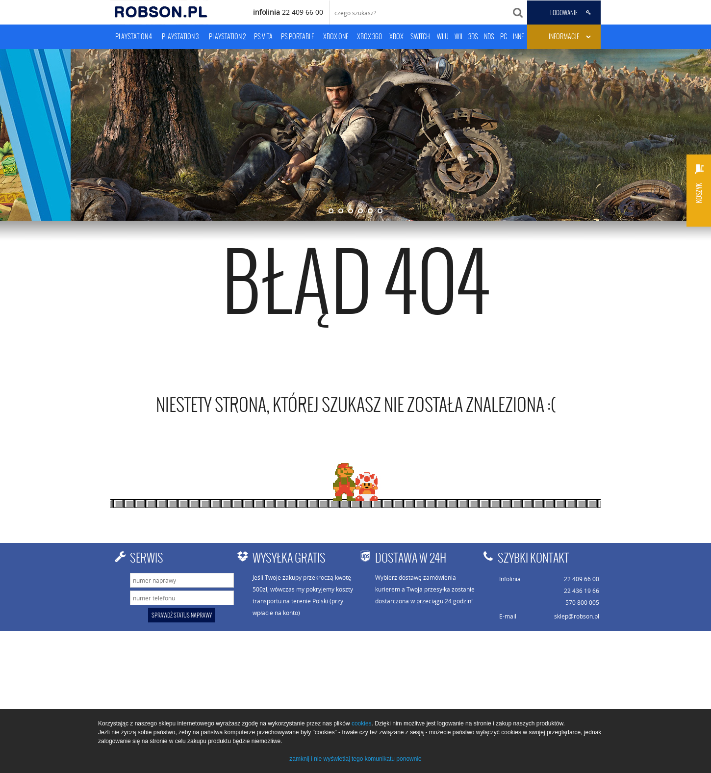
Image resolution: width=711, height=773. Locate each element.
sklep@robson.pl (576, 616)
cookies (362, 723)
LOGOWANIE (564, 12)
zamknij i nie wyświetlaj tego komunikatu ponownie (355, 758)
